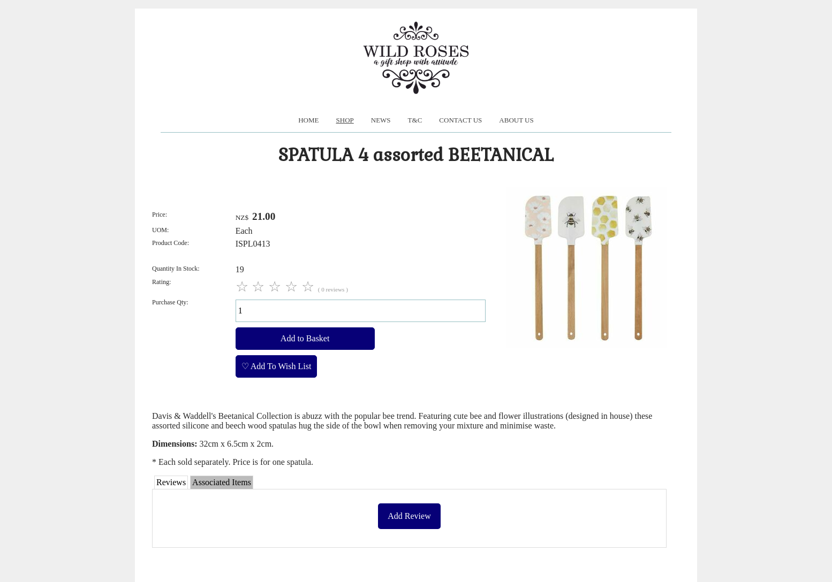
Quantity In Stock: (176, 268)
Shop (345, 120)
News (381, 120)
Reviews (171, 482)
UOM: (160, 230)
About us (516, 120)
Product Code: (170, 243)
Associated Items (221, 482)
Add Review (409, 515)
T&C (415, 120)
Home (308, 120)
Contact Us (460, 120)
